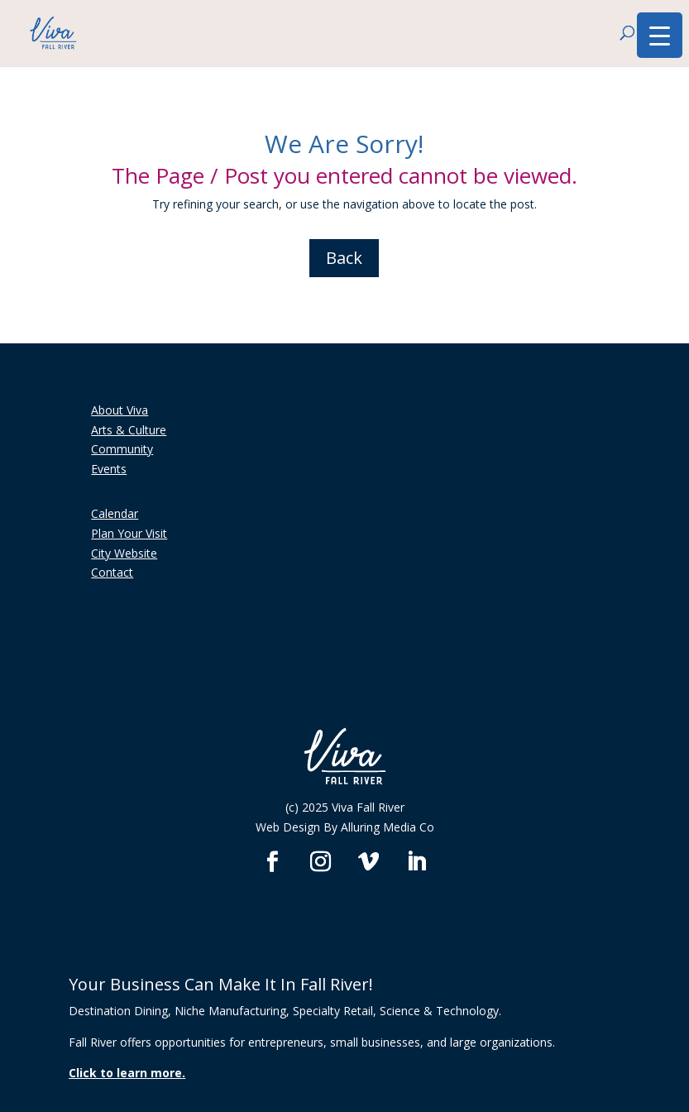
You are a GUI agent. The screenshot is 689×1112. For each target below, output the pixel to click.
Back (344, 258)
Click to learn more (125, 1073)
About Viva (119, 410)
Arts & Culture (128, 430)
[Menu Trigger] (659, 35)
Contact (112, 572)
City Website (124, 553)
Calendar (114, 513)
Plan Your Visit (129, 533)
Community (122, 449)
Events (109, 469)
